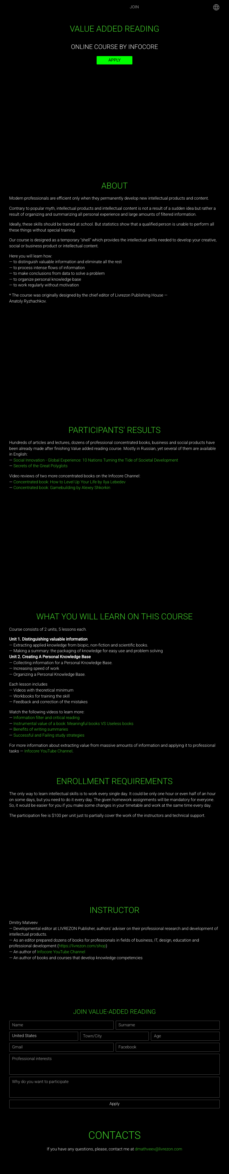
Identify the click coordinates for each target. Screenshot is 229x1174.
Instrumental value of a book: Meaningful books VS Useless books (73, 723)
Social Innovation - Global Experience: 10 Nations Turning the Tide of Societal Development (95, 460)
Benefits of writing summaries (40, 729)
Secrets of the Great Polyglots (40, 466)
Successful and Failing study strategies (48, 735)
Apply (114, 60)
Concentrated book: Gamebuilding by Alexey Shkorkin (61, 487)
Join (134, 7)
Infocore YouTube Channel (48, 751)
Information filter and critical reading (46, 717)
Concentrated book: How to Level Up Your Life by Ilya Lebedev (69, 482)
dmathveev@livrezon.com (158, 1149)
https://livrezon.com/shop (82, 946)
